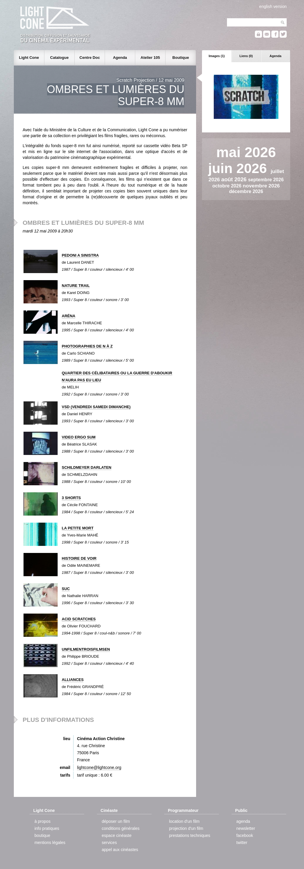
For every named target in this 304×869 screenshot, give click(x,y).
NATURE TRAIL (76, 285)
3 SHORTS (71, 498)
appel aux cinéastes (120, 849)
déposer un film (116, 821)
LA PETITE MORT (77, 528)
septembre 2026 (266, 179)
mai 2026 (246, 152)
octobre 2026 (227, 185)
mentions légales (49, 842)
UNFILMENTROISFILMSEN (86, 649)
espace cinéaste (116, 835)
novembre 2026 (261, 186)
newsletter (245, 828)
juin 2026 (239, 168)
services (109, 842)
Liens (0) (246, 56)
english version (273, 6)
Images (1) (217, 56)
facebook (244, 835)
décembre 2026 (246, 191)
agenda (243, 821)
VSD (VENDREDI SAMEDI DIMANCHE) (96, 407)
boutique (42, 835)
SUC (66, 588)
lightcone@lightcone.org (99, 767)
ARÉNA (68, 316)
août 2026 (234, 179)
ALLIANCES (72, 679)
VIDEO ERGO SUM (79, 437)
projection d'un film (186, 828)
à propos (42, 821)
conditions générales (120, 828)
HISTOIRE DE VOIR (79, 558)
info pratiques (46, 828)
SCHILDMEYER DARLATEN (86, 467)
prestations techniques (189, 835)
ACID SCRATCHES (79, 619)
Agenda (275, 56)
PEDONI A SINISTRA (80, 255)
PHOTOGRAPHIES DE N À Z (87, 346)
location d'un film (184, 821)
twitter (241, 842)
